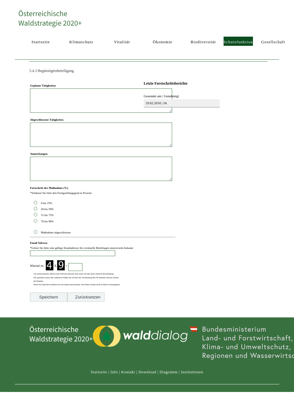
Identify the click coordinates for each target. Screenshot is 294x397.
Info (114, 386)
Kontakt (128, 386)
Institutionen (192, 386)
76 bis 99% (47, 235)
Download (147, 386)
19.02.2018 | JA (156, 103)
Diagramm (168, 386)
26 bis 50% (48, 223)
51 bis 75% (48, 229)
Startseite (99, 386)
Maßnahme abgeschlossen (55, 246)
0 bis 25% (47, 217)
